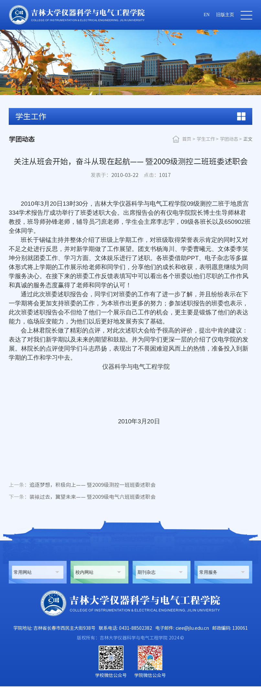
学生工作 (206, 138)
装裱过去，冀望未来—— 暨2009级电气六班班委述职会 (82, 497)
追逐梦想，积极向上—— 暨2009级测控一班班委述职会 (82, 485)
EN (206, 14)
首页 (186, 138)
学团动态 (229, 138)
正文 (247, 138)
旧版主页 (225, 14)
